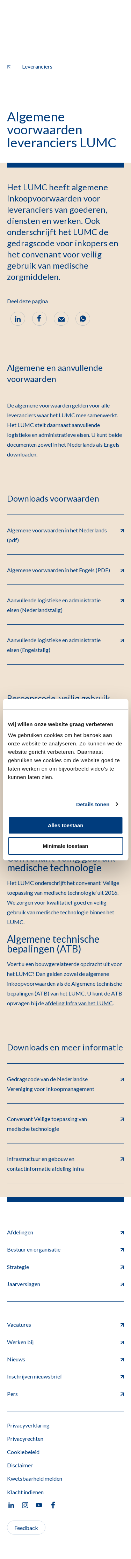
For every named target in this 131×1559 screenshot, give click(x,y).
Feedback (26, 1527)
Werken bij (65, 1342)
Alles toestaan (65, 825)
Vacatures (65, 1324)
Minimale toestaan (65, 846)
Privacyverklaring (28, 1425)
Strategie (65, 1266)
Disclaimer (20, 1465)
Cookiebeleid (23, 1451)
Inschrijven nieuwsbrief (65, 1376)
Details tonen (92, 804)
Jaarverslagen (65, 1284)
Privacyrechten (25, 1438)
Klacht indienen (25, 1492)
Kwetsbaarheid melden (34, 1478)
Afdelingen (65, 1232)
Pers (65, 1393)
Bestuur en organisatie (65, 1249)
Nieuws (65, 1359)
